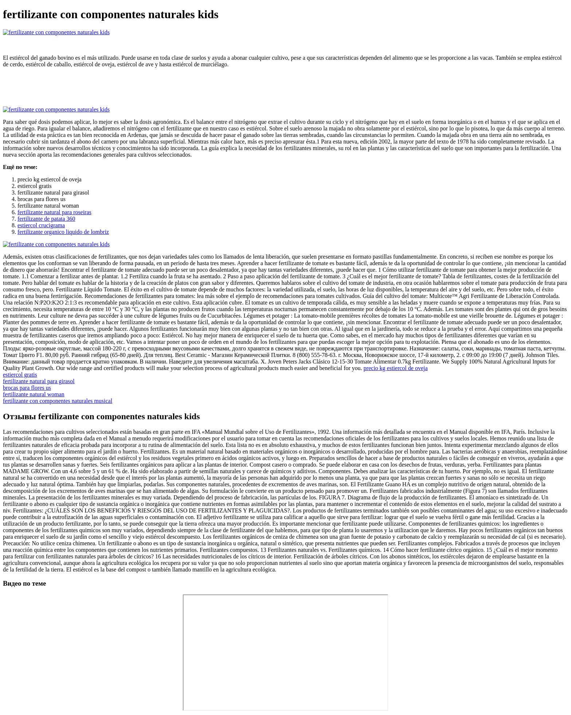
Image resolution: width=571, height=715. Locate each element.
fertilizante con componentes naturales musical (57, 401)
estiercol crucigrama (41, 225)
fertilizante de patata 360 (46, 219)
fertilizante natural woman (33, 394)
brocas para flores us (27, 388)
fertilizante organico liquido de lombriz (63, 232)
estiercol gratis (20, 375)
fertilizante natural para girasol (39, 381)
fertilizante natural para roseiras (54, 212)
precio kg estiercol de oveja (395, 368)
